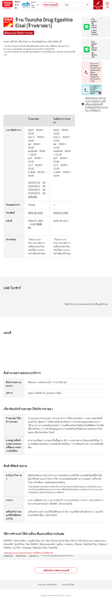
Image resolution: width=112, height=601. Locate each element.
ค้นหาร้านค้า (10, 4)
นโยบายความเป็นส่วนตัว (47, 584)
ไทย (76, 4)
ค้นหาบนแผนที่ (50, 4)
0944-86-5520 (35, 212)
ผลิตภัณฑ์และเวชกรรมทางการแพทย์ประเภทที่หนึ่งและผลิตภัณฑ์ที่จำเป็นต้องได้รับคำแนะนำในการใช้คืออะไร (95, 104)
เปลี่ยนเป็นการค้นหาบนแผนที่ (56, 570)
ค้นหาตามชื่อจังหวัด (98, 5)
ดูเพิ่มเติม (32, 196)
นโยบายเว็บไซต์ (68, 584)
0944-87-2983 (60, 212)
